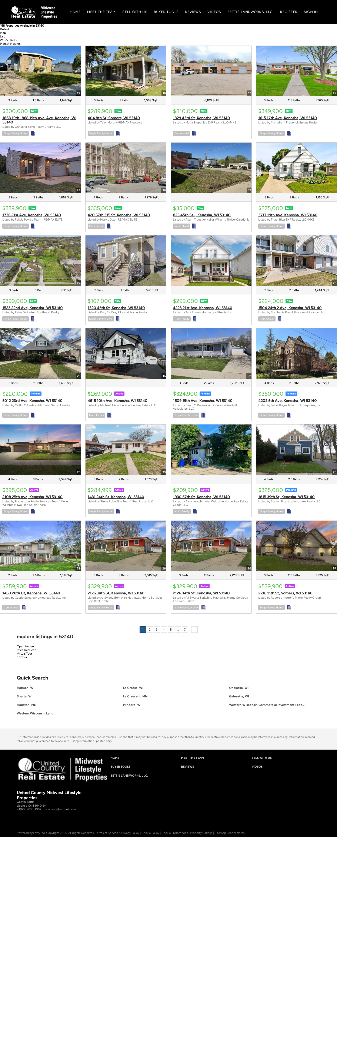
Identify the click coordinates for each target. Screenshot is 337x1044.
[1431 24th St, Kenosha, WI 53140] (126, 449)
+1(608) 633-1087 (29, 809)
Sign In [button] (311, 12)
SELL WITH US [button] (134, 12)
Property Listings (201, 833)
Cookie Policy (150, 833)
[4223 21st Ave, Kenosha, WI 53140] (211, 260)
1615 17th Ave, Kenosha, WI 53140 (287, 118)
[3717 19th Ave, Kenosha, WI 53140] (296, 168)
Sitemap (220, 833)
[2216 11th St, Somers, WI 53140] (296, 546)
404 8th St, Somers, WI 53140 (114, 118)
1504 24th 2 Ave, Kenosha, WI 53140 (290, 307)
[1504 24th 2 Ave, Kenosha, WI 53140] (296, 260)
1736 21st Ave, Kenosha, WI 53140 (31, 215)
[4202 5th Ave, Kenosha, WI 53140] (296, 353)
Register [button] (288, 12)
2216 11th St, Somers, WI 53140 (285, 593)
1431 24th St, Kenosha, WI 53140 (116, 497)
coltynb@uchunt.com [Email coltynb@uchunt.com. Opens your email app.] (61, 809)
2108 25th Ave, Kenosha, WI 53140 (32, 497)
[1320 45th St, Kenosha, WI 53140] (126, 260)
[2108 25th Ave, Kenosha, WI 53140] (40, 449)
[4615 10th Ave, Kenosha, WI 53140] (126, 353)
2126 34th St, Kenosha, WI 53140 (116, 593)
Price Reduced (26, 650)
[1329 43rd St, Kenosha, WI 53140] (211, 71)
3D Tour (22, 657)
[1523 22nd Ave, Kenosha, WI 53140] (40, 260)
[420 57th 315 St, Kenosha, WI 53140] (126, 168)
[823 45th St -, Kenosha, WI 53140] (211, 168)
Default (5, 29)
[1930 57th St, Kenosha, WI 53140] (211, 449)
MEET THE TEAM (101, 12)
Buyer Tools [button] (166, 12)
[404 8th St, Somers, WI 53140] (126, 71)
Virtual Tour (24, 653)
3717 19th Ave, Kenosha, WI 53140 (287, 215)
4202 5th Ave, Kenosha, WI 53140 (287, 400)
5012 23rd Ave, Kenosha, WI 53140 (32, 400)
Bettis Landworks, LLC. (250, 12)
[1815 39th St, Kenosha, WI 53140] (296, 449)
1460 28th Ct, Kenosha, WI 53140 (31, 593)
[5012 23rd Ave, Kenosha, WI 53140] (40, 353)
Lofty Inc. (39, 833)
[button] (115, 759)
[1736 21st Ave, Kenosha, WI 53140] (40, 168)
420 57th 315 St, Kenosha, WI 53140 (119, 215)
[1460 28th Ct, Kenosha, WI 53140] (40, 546)
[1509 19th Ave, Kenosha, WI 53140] (211, 353)
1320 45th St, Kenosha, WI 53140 (116, 307)
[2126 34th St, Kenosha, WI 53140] (126, 546)
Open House (25, 646)
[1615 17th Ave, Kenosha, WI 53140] (296, 71)
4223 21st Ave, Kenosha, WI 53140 (202, 307)
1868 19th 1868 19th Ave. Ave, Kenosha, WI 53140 (39, 120)
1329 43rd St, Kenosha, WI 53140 (201, 118)
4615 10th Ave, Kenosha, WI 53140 (117, 400)
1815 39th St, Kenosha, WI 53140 (286, 497)
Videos (214, 12)
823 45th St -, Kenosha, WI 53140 (202, 215)
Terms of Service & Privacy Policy (117, 833)
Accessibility (236, 833)
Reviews (193, 12)
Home (75, 12)
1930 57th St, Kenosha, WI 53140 (201, 497)
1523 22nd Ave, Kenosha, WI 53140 (32, 307)
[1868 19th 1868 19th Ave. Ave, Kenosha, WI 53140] (40, 71)
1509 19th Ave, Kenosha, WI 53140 (203, 400)
